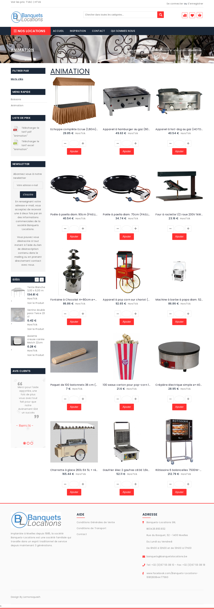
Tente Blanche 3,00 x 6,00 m (36, 289)
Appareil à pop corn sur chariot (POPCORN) (127, 300)
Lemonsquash (31, 597)
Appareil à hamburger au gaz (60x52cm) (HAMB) (127, 129)
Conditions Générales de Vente (96, 522)
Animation (17, 105)
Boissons (16, 99)
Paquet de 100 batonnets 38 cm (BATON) (74, 385)
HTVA (38, 2)
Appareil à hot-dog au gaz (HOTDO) (179, 129)
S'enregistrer (195, 3)
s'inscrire (28, 194)
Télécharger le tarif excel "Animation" (26, 145)
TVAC (29, 2)
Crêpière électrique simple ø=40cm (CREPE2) (179, 385)
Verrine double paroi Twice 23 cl (36, 314)
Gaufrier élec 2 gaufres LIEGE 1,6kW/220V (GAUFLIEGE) (127, 470)
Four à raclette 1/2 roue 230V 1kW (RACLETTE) (179, 215)
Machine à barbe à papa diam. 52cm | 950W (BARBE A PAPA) (179, 300)
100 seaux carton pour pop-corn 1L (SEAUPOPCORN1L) (127, 385)
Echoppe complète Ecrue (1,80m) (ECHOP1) (74, 129)
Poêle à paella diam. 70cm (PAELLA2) (127, 215)
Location (135, 50)
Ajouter (74, 151)
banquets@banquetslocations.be (167, 556)
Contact (82, 534)
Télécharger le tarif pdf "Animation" (26, 132)
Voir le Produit (35, 303)
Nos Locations (29, 31)
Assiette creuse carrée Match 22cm (36, 340)
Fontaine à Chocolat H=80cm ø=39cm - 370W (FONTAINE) (74, 300)
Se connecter (175, 3)
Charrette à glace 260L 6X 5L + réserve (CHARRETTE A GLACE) (74, 470)
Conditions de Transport (91, 528)
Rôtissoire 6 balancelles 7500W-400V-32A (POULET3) (179, 470)
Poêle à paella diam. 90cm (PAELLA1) (74, 215)
